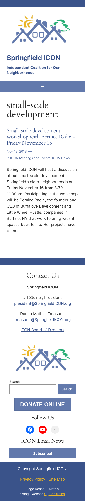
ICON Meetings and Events (30, 158)
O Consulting (54, 494)
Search (14, 381)
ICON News (61, 158)
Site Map (57, 479)
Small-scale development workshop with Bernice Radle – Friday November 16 (41, 137)
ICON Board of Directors (42, 330)
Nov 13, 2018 (17, 151)
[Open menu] (42, 85)
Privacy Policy (32, 479)
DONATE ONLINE (42, 404)
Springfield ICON (33, 58)
